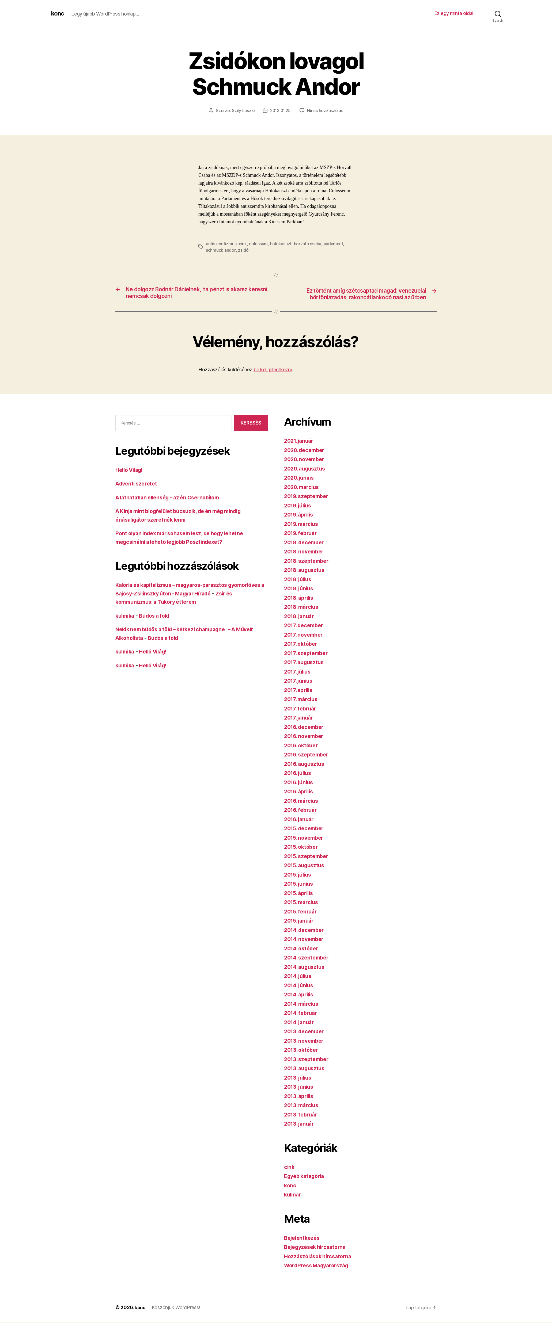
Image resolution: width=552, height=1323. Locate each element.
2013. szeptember (308, 1059)
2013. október (302, 1050)
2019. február (302, 533)
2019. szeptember (308, 496)
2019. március (303, 524)
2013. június (300, 1087)
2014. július (299, 976)
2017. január (300, 718)
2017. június (300, 681)
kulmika (125, 616)
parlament (334, 243)
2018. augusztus (306, 570)
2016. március (303, 801)
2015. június (300, 884)
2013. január (300, 1124)
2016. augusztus (306, 764)
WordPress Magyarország (319, 1266)
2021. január (300, 441)
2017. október (302, 644)
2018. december (306, 543)
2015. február (302, 912)
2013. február (302, 1115)
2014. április (300, 995)
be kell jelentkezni (273, 370)
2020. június (300, 478)
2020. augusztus (306, 469)
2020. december (306, 450)
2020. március (303, 487)
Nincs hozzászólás (326, 110)
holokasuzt (281, 243)
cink (243, 243)
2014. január (300, 1022)
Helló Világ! (130, 470)
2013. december (306, 1031)
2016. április (300, 792)
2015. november (305, 838)
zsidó (243, 250)
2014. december (306, 930)
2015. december (306, 828)
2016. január (300, 819)
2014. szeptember (308, 958)
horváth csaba (308, 243)
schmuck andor (221, 250)
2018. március (303, 607)
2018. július (299, 579)
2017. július (299, 672)
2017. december (305, 625)
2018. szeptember (308, 561)
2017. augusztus (305, 662)
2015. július (299, 875)
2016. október (302, 746)
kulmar (293, 1195)
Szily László (242, 110)
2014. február (302, 1013)
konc (58, 13)
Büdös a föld (158, 616)
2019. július (299, 506)
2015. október (302, 847)
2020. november (306, 459)
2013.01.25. (280, 110)
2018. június (300, 589)
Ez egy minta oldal (453, 13)
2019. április (300, 515)
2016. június (300, 782)
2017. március (302, 699)
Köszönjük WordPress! (176, 1308)
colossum (258, 243)
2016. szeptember (308, 755)
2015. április (300, 893)
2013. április (300, 1096)
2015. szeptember (308, 856)
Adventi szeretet (137, 484)
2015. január (300, 921)
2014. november (305, 939)
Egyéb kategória (306, 1176)
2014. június (300, 985)
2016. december (306, 727)
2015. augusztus (306, 865)
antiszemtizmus (221, 243)
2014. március (303, 1004)
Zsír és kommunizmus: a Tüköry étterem (169, 602)
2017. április (300, 690)
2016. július (299, 773)
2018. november (305, 552)
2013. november (305, 1041)
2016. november (305, 736)
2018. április (300, 598)
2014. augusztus (306, 967)
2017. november (305, 635)
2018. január (300, 616)
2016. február (302, 810)
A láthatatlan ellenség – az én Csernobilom (172, 498)
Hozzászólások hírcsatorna (320, 1256)
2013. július (299, 1078)
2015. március (303, 902)
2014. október (303, 949)
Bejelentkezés (303, 1238)
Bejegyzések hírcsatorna (317, 1247)
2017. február (301, 709)
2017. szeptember (308, 653)
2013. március (303, 1105)
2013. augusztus (306, 1068)
